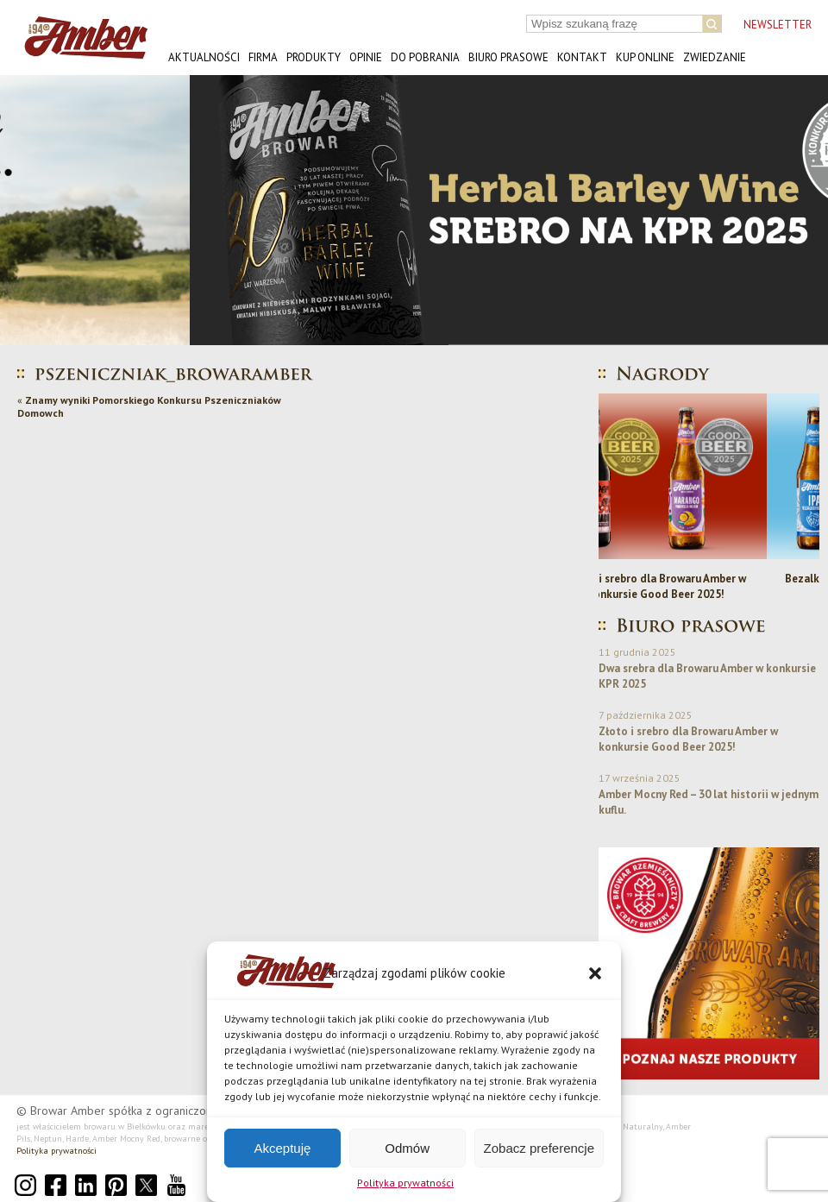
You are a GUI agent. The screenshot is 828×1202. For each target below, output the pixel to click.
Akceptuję (282, 1148)
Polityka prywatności (405, 1182)
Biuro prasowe (508, 57)
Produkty (313, 57)
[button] (595, 973)
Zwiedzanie (714, 57)
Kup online (645, 57)
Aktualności (204, 57)
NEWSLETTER (777, 24)
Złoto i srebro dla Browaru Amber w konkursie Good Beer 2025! (709, 586)
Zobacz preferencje (539, 1148)
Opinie (365, 57)
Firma (263, 57)
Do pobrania (425, 57)
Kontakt (582, 57)
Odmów (407, 1148)
